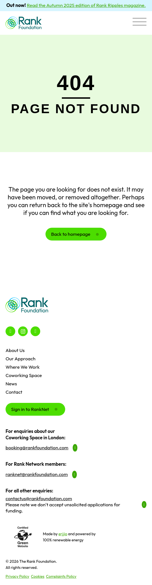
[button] (139, 22)
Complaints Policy (61, 576)
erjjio (63, 533)
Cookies (37, 576)
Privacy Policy (17, 576)
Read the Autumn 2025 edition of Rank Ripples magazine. (86, 5)
